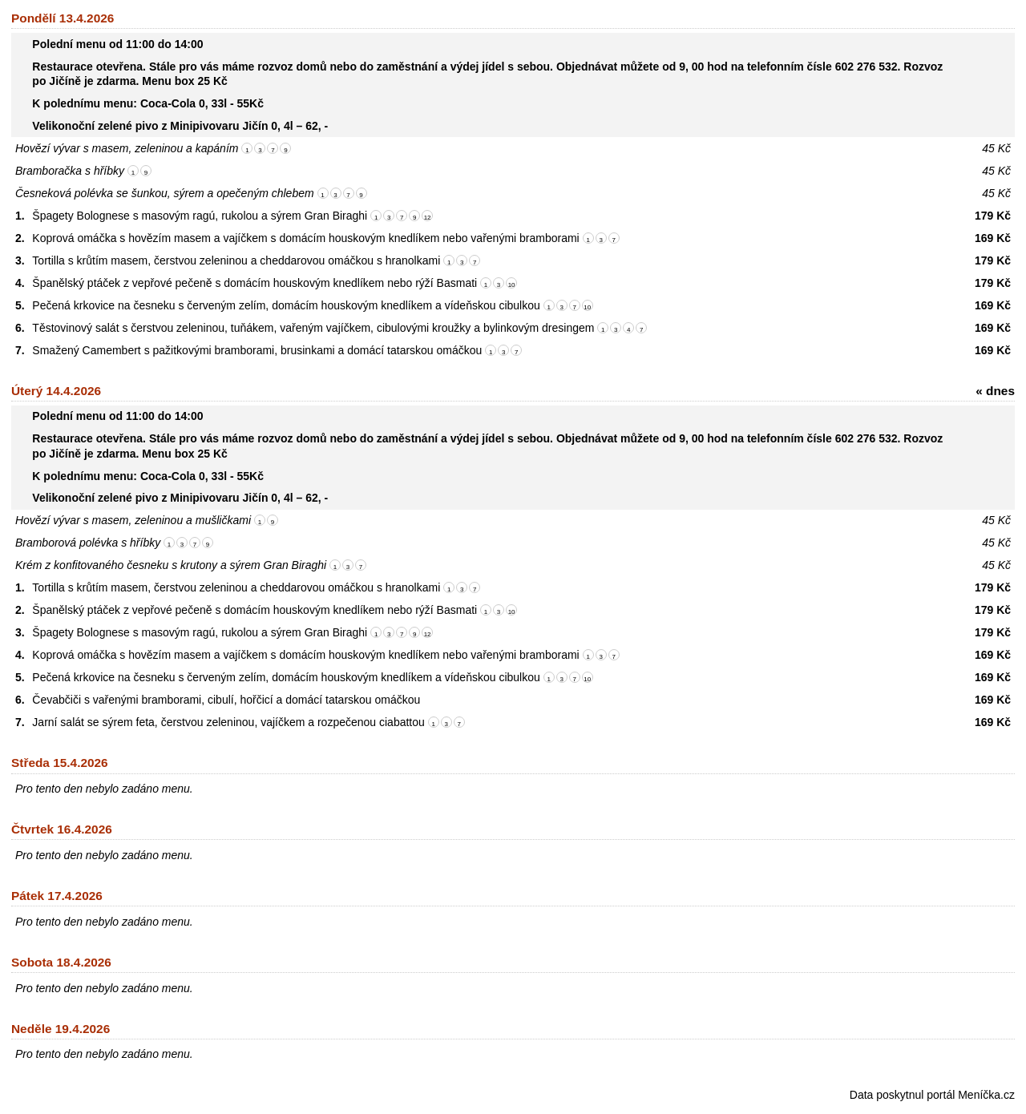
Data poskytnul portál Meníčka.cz (932, 1094)
